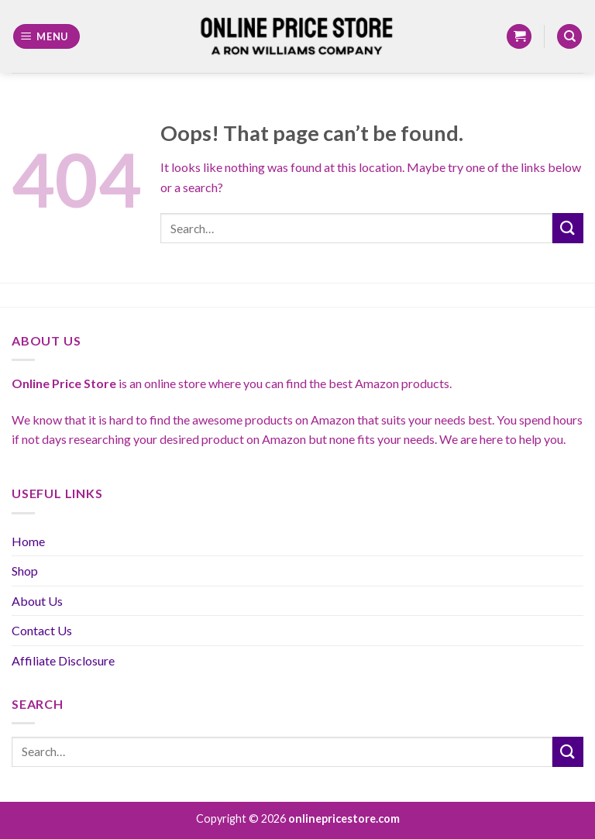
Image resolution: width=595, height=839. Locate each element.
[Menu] (47, 37)
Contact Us (42, 630)
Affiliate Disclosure (63, 660)
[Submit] (567, 228)
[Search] (569, 37)
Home (28, 541)
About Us (37, 600)
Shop (25, 570)
